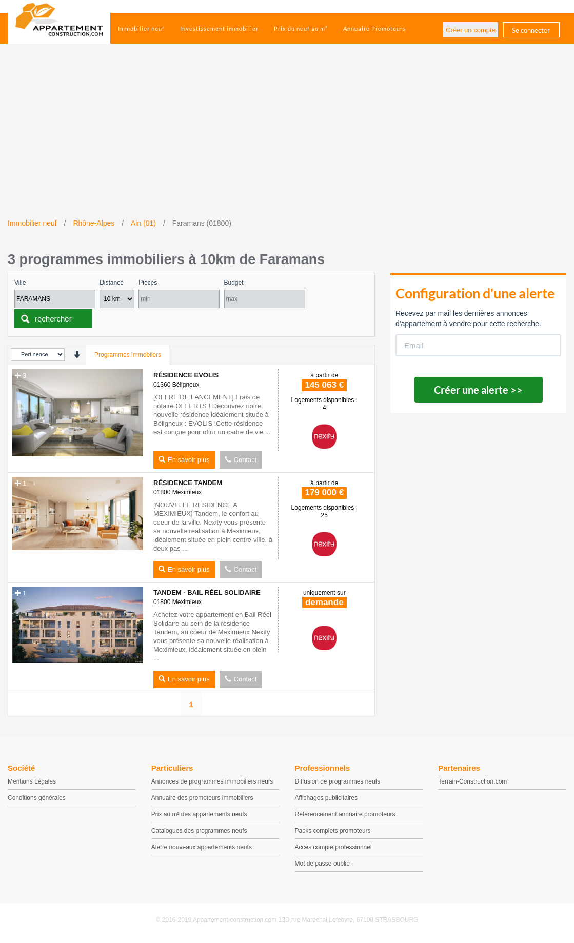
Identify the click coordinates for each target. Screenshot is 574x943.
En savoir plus (184, 460)
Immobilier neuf (141, 28)
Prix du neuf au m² (301, 28)
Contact (241, 460)
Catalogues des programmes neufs (199, 830)
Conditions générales (37, 797)
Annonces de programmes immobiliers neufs (212, 781)
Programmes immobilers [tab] (127, 354)
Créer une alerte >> (478, 390)
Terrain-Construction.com (472, 781)
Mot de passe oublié (322, 863)
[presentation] (76, 354)
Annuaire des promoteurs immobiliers (202, 797)
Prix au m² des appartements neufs (199, 814)
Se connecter (531, 30)
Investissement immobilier (219, 28)
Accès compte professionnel (333, 847)
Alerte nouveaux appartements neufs (201, 847)
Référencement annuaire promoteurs (345, 814)
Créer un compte (471, 30)
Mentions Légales (32, 781)
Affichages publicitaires (326, 797)
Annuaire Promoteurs (374, 28)
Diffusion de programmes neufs (338, 781)
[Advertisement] (287, 141)
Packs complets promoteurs (333, 830)
